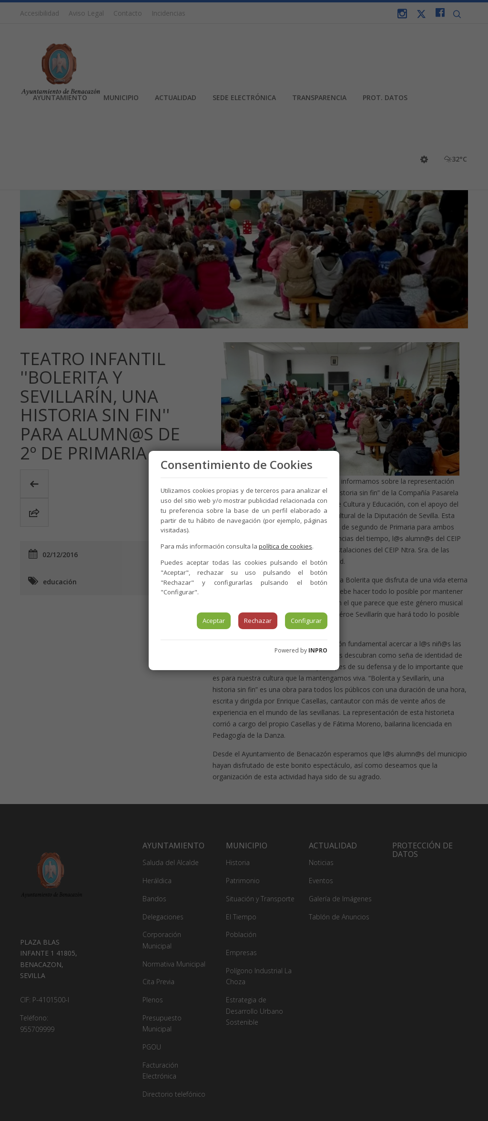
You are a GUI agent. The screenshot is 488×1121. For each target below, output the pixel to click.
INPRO (317, 650)
